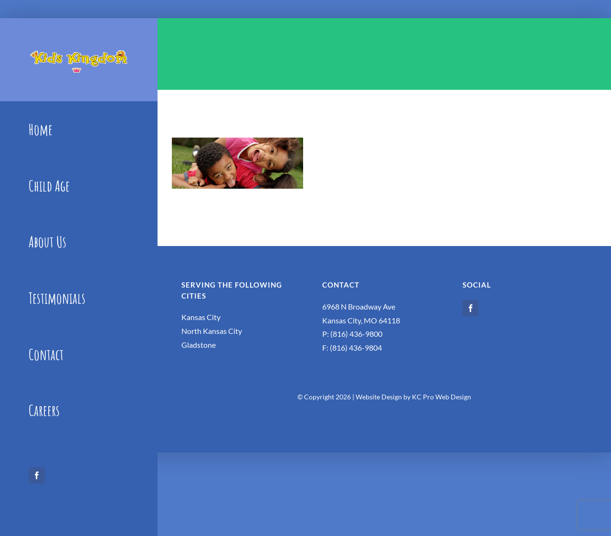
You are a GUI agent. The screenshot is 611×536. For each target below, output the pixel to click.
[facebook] (37, 475)
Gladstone (198, 344)
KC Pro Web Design (441, 397)
